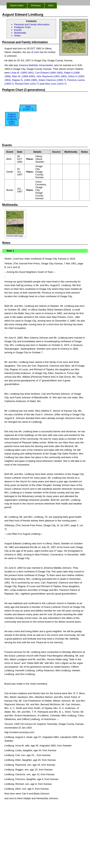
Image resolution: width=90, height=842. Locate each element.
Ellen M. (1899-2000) (23, 76)
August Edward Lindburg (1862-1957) (12, 119)
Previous (36, 5)
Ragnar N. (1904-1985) (24, 80)
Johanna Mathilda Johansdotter (36, 65)
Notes (17, 35)
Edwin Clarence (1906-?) (52, 80)
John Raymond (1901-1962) (51, 76)
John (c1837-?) (28, 108)
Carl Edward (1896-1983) (49, 72)
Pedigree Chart (22, 27)
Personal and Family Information (32, 24)
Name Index (17, 5)
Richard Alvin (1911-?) (27, 83)
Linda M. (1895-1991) (22, 72)
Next (50, 5)
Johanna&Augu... (15, 234)
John (36, 52)
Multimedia (20, 32)
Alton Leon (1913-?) (55, 83)
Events (18, 30)
